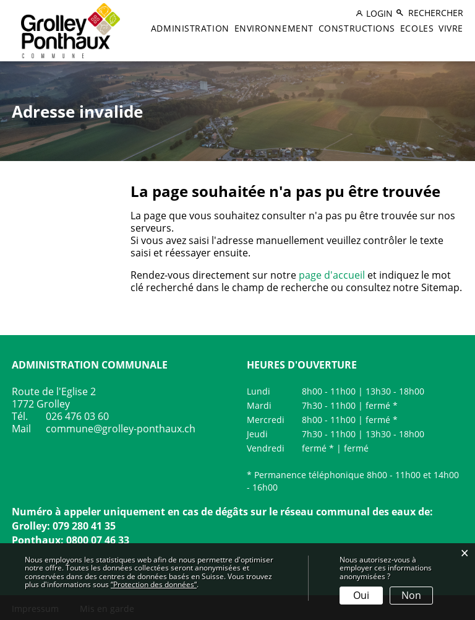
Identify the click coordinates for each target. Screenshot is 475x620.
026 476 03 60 (77, 416)
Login (379, 13)
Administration (190, 28)
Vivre (451, 28)
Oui (361, 595)
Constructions (357, 28)
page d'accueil (332, 275)
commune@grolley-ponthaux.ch (120, 428)
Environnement (274, 28)
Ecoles (417, 28)
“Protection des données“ (154, 584)
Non (411, 595)
